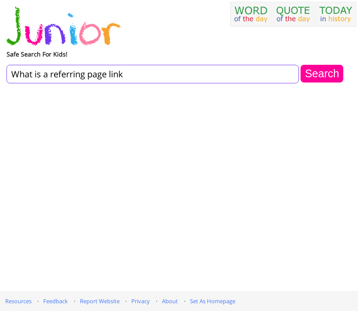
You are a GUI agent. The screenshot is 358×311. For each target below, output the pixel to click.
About (170, 301)
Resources (18, 301)
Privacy (140, 301)
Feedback (55, 301)
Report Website (100, 301)
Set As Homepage (212, 301)
